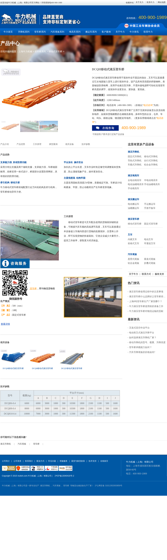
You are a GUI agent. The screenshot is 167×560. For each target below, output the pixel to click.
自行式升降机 (151, 160)
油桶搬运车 (133, 208)
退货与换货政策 (78, 461)
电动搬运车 (133, 204)
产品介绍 (4, 144)
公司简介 (6, 461)
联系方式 (146, 274)
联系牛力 (150, 2)
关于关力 (139, 2)
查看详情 (5, 324)
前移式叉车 (133, 243)
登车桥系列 (40, 51)
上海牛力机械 (25, 51)
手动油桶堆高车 (152, 184)
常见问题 (52, 461)
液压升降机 (5, 444)
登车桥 (36, 444)
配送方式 (40, 461)
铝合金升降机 (151, 164)
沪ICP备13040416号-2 (64, 476)
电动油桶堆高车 (136, 184)
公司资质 (17, 461)
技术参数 (86, 144)
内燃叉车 (132, 239)
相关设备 (69, 144)
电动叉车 (148, 239)
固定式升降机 (134, 156)
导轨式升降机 (134, 160)
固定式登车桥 (151, 224)
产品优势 (21, 144)
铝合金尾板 (133, 263)
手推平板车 (149, 208)
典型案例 (53, 144)
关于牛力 (133, 274)
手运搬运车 (149, 204)
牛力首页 (8, 32)
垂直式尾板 (149, 259)
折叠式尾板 (149, 263)
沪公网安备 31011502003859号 (108, 485)
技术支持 (92, 461)
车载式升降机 (134, 164)
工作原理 (37, 144)
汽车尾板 (22, 444)
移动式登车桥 (55, 51)
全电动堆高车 (134, 180)
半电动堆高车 (151, 180)
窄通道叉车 (149, 243)
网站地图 (162, 2)
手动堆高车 (133, 188)
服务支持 (159, 274)
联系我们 (29, 461)
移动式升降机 (151, 156)
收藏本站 (130, 2)
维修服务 (63, 461)
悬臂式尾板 (133, 259)
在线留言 (104, 461)
